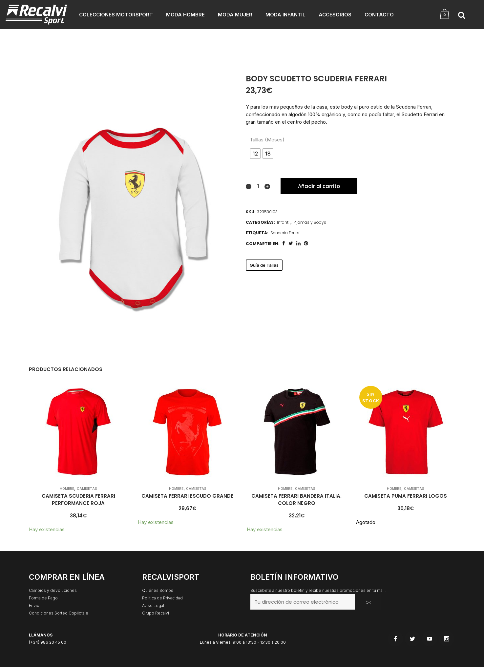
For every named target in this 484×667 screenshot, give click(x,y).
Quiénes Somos (157, 590)
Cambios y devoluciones (53, 590)
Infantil (283, 222)
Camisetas (87, 488)
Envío (34, 605)
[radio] (255, 153)
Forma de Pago (43, 597)
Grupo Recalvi (155, 613)
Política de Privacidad (162, 597)
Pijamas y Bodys (309, 222)
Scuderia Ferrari (285, 233)
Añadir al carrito (319, 186)
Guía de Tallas (264, 265)
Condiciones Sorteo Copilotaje (58, 613)
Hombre (67, 488)
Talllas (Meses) (267, 139)
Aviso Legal (153, 605)
